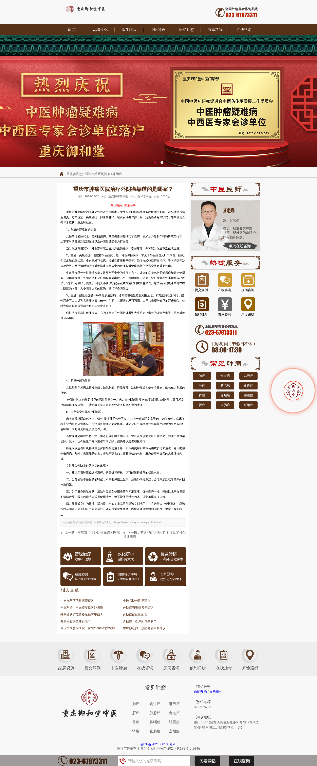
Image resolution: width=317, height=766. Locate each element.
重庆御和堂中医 (78, 174)
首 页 (72, 30)
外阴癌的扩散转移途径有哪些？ (81, 614)
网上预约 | (117, 205)
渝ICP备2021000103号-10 (159, 744)
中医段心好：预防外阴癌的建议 (144, 628)
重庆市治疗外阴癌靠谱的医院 (99, 532)
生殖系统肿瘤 (101, 174)
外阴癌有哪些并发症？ (75, 621)
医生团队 (129, 30)
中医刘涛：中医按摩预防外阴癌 (81, 607)
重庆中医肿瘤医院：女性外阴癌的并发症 (87, 628)
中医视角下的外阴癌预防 (77, 600)
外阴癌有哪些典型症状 (138, 607)
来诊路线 (215, 30)
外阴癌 (117, 174)
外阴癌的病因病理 (135, 614)
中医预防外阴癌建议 (136, 600)
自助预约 (200, 692)
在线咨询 (244, 30)
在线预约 (215, 692)
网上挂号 (130, 205)
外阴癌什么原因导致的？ (139, 621)
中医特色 (158, 30)
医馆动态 (186, 30)
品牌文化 (100, 30)
